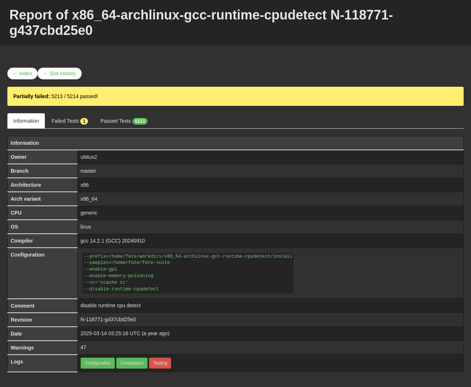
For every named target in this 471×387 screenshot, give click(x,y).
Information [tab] (26, 121)
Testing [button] (160, 363)
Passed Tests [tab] (124, 121)
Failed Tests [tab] (70, 121)
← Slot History (59, 73)
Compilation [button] (132, 363)
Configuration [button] (98, 363)
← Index (22, 73)
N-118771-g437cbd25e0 (108, 319)
